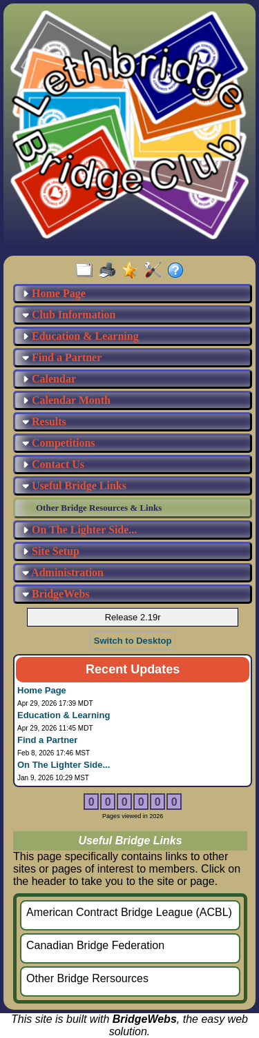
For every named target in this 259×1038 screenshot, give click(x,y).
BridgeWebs (56, 594)
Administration (63, 572)
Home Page (54, 293)
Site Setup (50, 551)
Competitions (58, 443)
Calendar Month (66, 400)
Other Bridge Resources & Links (99, 507)
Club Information (68, 314)
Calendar (49, 379)
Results (44, 421)
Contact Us (53, 464)
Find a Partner (62, 357)
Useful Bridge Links (74, 485)
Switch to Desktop (133, 640)
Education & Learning (80, 336)
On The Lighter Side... (79, 530)
